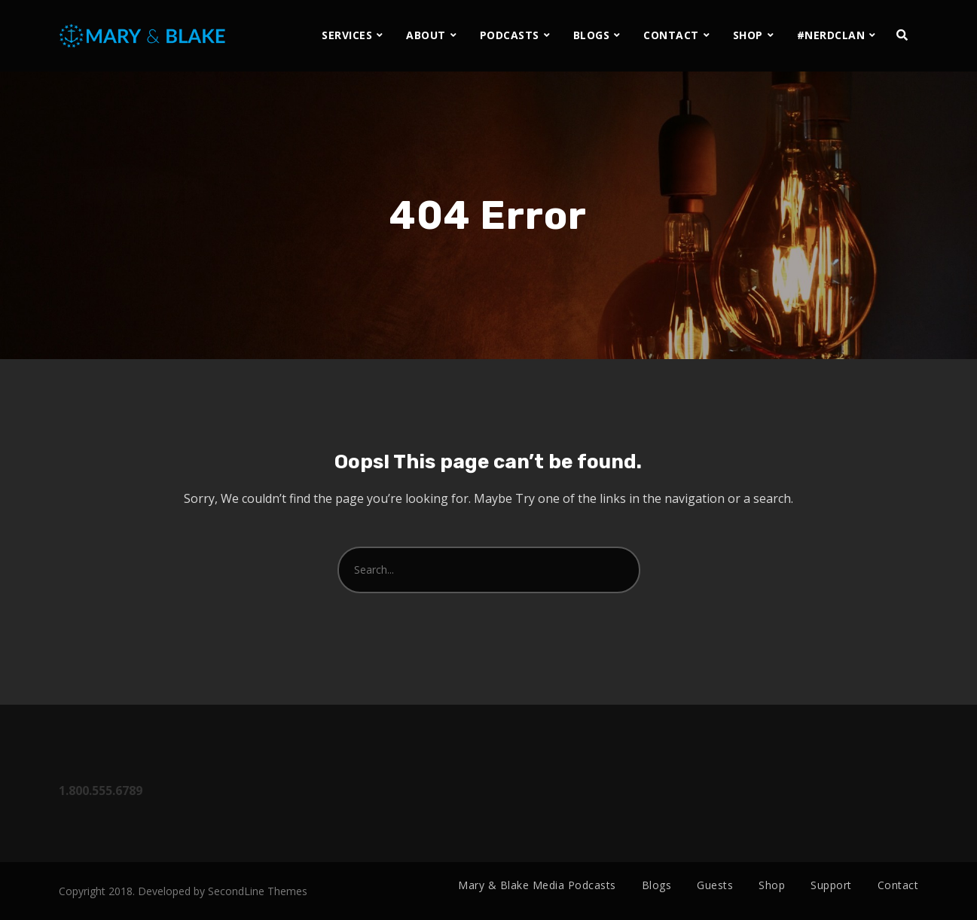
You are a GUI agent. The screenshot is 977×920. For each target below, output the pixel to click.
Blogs (657, 885)
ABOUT (426, 35)
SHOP (748, 35)
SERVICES (347, 35)
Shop (772, 885)
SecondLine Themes (257, 891)
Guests (715, 885)
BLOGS (591, 35)
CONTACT (671, 35)
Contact (898, 885)
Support (831, 885)
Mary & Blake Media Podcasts (537, 885)
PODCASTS (509, 35)
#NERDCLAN (831, 35)
